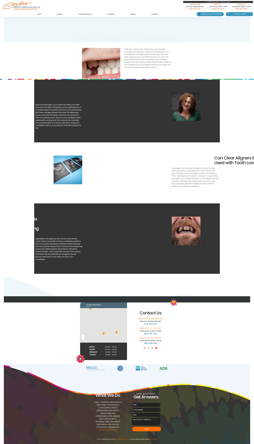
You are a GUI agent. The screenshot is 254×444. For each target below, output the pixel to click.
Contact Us (155, 14)
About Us (60, 14)
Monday (92, 347)
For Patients (110, 14)
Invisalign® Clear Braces (108, 410)
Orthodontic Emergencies (107, 427)
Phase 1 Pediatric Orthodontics (108, 402)
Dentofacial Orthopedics (108, 424)
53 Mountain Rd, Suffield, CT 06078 (241, 6)
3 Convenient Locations (218, 2)
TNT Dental (153, 439)
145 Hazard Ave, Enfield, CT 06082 (218, 6)
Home (39, 14)
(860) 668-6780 (241, 8)
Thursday (92, 355)
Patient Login (239, 14)
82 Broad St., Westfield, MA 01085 (150, 321)
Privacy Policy (125, 439)
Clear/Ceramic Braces (108, 408)
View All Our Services (107, 430)
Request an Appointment (210, 14)
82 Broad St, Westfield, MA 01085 (195, 6)
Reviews (133, 14)
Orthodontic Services (85, 14)
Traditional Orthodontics (107, 405)
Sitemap (118, 439)
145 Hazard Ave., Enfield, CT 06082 (150, 331)
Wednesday (93, 352)
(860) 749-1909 (218, 8)
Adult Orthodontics (108, 419)
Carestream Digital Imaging (108, 416)
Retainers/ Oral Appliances (108, 422)
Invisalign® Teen (107, 413)
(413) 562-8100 (195, 8)
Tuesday (92, 349)
